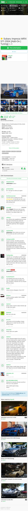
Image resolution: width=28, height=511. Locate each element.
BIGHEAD (8, 312)
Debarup (8, 295)
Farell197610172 (10, 276)
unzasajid (8, 207)
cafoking (8, 217)
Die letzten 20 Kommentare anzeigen (14, 178)
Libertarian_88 (9, 373)
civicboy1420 (9, 230)
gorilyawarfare (9, 188)
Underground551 (10, 239)
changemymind (10, 181)
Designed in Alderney (5, 507)
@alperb (11, 209)
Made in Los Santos (5, 508)
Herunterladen (14, 48)
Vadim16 (8, 304)
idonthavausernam (10, 196)
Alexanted (8, 329)
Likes (13, 117)
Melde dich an (19, 393)
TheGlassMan (9, 255)
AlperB (10, 55)
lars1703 (8, 319)
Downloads (6, 117)
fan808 (8, 288)
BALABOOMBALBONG (12, 380)
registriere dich (5, 394)
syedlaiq (8, 269)
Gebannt (12, 269)
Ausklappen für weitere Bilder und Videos (14, 113)
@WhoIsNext (9, 183)
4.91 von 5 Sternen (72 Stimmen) (7, 120)
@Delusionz (9, 232)
